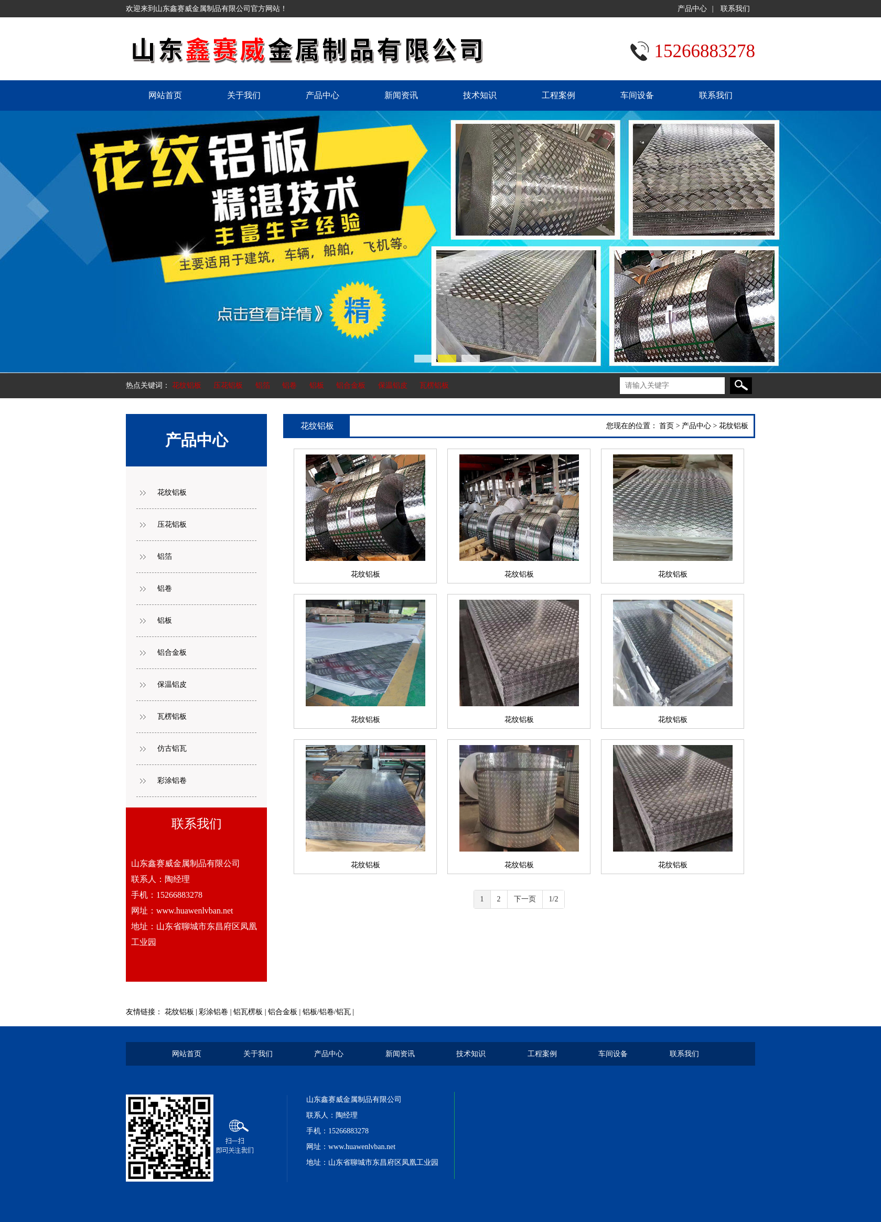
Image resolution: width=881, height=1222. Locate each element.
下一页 (525, 899)
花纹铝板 (186, 385)
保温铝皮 (392, 385)
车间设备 (637, 95)
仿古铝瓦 (172, 748)
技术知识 (480, 95)
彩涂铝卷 (172, 780)
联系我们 (735, 9)
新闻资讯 (401, 95)
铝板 (316, 385)
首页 (666, 426)
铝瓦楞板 (248, 1012)
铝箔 (262, 385)
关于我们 (244, 95)
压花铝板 (228, 385)
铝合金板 (351, 385)
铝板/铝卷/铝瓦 (327, 1012)
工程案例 (558, 95)
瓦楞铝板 (434, 385)
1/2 (553, 899)
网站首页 (165, 95)
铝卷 (289, 385)
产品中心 (692, 9)
